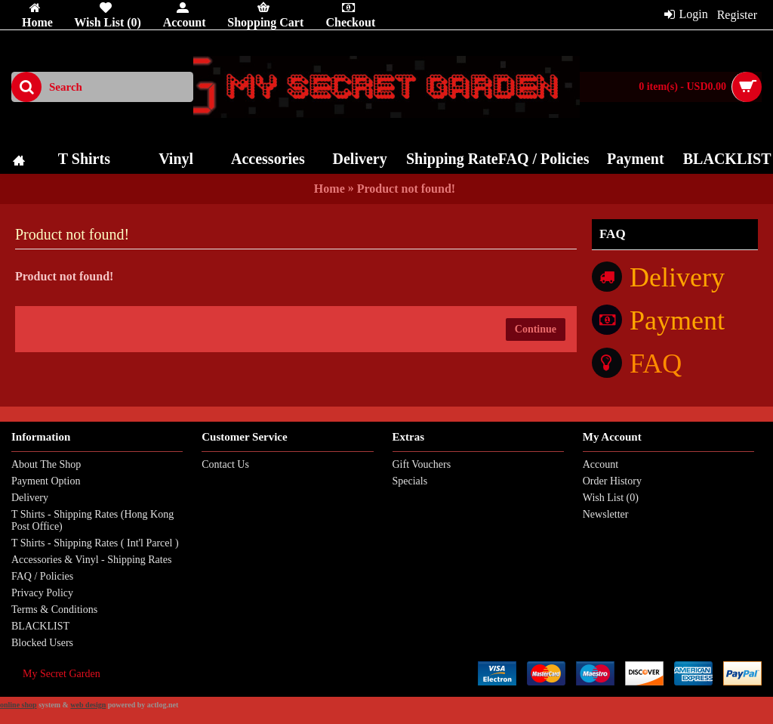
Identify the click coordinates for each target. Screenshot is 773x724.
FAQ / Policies (42, 576)
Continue (535, 329)
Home (329, 188)
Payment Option (45, 481)
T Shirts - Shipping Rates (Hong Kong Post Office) (92, 520)
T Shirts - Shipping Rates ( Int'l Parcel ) (95, 543)
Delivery (29, 497)
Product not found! (406, 188)
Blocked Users (42, 642)
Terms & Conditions (54, 609)
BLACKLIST (40, 626)
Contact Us (225, 464)
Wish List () (611, 497)
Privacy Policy (42, 593)
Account (600, 464)
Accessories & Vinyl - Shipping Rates (91, 559)
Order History (612, 481)
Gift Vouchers (422, 464)
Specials (410, 481)
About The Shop (46, 464)
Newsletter (606, 514)
